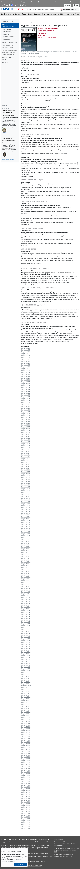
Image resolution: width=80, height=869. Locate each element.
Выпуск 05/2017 (25, 550)
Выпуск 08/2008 (25, 746)
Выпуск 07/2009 (25, 727)
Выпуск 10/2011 (25, 676)
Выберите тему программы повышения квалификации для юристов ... (9, 159)
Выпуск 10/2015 (25, 586)
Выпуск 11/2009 (25, 719)
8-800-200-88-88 (58, 839)
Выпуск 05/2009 (25, 731)
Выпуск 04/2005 (25, 819)
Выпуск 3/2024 (25, 397)
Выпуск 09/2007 (25, 766)
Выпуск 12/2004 (25, 826)
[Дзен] (9, 5)
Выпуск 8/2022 (25, 432)
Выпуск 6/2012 (25, 661)
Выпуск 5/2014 (25, 618)
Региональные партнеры (9, 42)
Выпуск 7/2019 (25, 502)
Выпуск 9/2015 (25, 588)
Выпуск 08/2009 (25, 725)
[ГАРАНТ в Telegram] (15, 5)
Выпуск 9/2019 (25, 498)
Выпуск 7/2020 (25, 479)
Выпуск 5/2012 (25, 663)
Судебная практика (7, 14)
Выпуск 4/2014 (25, 620)
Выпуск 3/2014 (25, 622)
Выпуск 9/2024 (25, 385)
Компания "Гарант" (8, 21)
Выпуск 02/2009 (25, 736)
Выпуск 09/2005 (25, 809)
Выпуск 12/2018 (25, 515)
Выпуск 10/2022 (25, 429)
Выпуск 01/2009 (25, 738)
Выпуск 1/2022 (25, 445)
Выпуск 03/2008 (25, 755)
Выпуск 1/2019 (25, 513)
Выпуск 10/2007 (25, 764)
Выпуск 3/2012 (25, 667)
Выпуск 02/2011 (25, 691)
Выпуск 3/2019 (25, 509)
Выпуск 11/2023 (25, 404)
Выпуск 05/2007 (25, 774)
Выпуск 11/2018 (25, 517)
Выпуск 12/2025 (25, 357)
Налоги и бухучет (21, 14)
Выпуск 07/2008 (25, 747)
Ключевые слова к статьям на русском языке (34, 57)
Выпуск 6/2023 (25, 414)
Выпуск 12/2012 (25, 650)
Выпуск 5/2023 (25, 415)
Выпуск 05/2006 (25, 794)
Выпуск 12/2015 (25, 582)
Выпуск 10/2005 (25, 807)
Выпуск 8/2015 (25, 590)
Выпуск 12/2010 (25, 695)
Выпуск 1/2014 (25, 626)
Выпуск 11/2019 (25, 494)
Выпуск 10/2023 (25, 406)
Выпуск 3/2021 (25, 464)
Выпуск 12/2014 (25, 605)
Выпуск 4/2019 (25, 507)
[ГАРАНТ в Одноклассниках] (20, 5)
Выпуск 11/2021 (25, 449)
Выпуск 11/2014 (25, 607)
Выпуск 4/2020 (25, 485)
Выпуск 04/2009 (25, 732)
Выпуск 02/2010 (25, 714)
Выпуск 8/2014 (25, 612)
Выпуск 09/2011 (25, 678)
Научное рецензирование (8, 35)
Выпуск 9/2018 (25, 520)
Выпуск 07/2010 (25, 704)
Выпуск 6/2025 (25, 369)
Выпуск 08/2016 (25, 567)
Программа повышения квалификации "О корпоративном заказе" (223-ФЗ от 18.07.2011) (8, 139)
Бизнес (30, 14)
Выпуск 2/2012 (25, 669)
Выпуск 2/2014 (25, 624)
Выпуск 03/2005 (25, 821)
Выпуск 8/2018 (25, 522)
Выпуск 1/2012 (25, 671)
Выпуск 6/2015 (25, 594)
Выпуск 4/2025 (25, 372)
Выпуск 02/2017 (25, 556)
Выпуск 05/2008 (25, 751)
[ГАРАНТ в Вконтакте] (7, 5)
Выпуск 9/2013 (25, 633)
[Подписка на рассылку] (2, 5)
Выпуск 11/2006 (25, 785)
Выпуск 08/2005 (25, 811)
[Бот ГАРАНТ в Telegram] (18, 5)
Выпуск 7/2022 (25, 434)
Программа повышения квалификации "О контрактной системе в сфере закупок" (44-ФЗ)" (8, 113)
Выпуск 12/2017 (25, 537)
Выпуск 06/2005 (25, 815)
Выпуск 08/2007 (25, 768)
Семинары (48, 2)
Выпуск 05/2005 (25, 817)
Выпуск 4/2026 (25, 350)
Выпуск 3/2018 (25, 532)
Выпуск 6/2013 (25, 639)
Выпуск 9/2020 (25, 475)
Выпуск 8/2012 (25, 657)
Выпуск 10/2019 (25, 496)
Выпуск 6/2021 (25, 459)
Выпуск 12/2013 (25, 627)
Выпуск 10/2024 (25, 384)
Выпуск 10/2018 (25, 519)
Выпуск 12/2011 (25, 672)
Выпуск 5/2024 (25, 393)
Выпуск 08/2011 (25, 680)
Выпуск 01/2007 (25, 781)
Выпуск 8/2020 (25, 477)
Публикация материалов (7, 30)
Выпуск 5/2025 (25, 370)
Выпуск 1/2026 (25, 355)
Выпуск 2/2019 (25, 511)
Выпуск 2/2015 (25, 601)
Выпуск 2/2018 (25, 534)
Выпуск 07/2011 (25, 682)
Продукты (24, 2)
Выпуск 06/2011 (25, 684)
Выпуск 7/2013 (25, 637)
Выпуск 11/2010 (25, 697)
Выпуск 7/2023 (25, 412)
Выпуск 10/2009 (25, 721)
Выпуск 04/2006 (25, 796)
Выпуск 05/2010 (25, 708)
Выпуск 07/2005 (25, 813)
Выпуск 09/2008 (25, 744)
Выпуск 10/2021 (25, 451)
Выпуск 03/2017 (25, 554)
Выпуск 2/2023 (25, 421)
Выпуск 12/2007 (25, 761)
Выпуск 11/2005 (25, 806)
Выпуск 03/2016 (25, 577)
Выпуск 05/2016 (25, 573)
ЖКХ (61, 14)
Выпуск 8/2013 (25, 635)
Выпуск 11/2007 (25, 762)
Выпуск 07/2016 (25, 569)
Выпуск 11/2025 (25, 359)
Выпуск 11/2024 (25, 382)
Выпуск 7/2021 (25, 457)
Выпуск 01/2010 (25, 716)
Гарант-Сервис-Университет (34, 865)
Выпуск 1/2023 (25, 423)
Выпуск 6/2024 (25, 391)
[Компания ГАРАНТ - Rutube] (23, 5)
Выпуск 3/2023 (25, 419)
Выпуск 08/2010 (25, 702)
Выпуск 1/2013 (25, 648)
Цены (32, 2)
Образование (69, 14)
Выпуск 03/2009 (25, 734)
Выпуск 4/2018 (25, 530)
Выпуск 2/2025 (25, 376)
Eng (76, 5)
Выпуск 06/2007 (25, 772)
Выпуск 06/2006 (25, 792)
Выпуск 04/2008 (25, 753)
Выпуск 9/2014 (25, 611)
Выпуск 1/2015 (25, 603)
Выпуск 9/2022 (25, 430)
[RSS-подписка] (26, 5)
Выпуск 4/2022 (25, 440)
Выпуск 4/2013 (25, 642)
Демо (39, 2)
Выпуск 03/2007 (25, 777)
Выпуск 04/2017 (25, 552)
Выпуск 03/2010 (25, 712)
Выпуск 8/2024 (25, 387)
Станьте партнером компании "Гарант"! (8, 46)
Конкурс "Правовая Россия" (8, 58)
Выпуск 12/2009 (25, 717)
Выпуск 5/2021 (25, 460)
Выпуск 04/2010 (25, 710)
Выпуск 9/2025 (25, 363)
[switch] (23, 9)
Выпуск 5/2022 (25, 438)
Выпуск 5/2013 (25, 641)
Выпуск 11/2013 (25, 629)
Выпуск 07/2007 (25, 770)
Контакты (5, 62)
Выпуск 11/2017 (25, 539)
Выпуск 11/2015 (25, 584)
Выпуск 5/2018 (25, 528)
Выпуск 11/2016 (25, 562)
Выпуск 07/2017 (25, 547)
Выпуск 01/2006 (25, 802)
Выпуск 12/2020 (25, 470)
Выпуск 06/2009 (25, 729)
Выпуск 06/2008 (25, 749)
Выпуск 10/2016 (25, 564)
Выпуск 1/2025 (25, 378)
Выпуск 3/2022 (25, 442)
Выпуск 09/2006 (25, 789)
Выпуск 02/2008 (25, 757)
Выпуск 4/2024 (25, 395)
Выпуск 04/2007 (25, 776)
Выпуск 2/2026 (25, 354)
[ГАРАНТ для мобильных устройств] (4, 5)
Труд (43, 14)
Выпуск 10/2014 (25, 609)
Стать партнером (61, 2)
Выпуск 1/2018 (25, 535)
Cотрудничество (7, 39)
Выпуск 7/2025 (25, 367)
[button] (69, 9)
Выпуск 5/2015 (25, 595)
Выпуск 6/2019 (25, 504)
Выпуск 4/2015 (25, 597)
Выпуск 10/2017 (25, 541)
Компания (4, 2)
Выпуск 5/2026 (25, 348)
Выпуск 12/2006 (25, 783)
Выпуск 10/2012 (25, 654)
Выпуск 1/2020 (25, 490)
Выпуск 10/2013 (25, 631)
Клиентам (73, 2)
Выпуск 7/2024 (25, 389)
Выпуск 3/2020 (25, 487)
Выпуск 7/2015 (25, 592)
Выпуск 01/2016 (25, 580)
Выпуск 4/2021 (25, 462)
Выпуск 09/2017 (25, 543)
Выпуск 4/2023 (25, 417)
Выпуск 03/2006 (25, 798)
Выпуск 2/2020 (25, 489)
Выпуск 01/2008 (25, 759)
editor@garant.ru (58, 845)
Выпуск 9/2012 (25, 656)
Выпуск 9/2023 (25, 408)
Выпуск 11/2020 (25, 472)
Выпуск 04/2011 (25, 687)
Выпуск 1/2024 (25, 400)
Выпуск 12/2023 (25, 402)
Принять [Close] (20, 864)
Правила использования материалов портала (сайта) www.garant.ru (9, 52)
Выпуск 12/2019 (25, 492)
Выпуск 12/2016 (25, 560)
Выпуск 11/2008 (25, 740)
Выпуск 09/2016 (25, 565)
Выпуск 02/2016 (25, 579)
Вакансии (14, 2)
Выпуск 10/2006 (25, 787)
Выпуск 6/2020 (25, 481)
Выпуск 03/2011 (25, 689)
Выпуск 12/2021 (25, 447)
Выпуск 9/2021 (25, 453)
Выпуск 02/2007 (25, 779)
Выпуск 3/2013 (25, 644)
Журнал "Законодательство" (8, 25)
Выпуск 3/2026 (25, 352)
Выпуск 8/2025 (25, 365)
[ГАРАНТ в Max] (12, 5)
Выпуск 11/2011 (25, 674)
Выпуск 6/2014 (25, 616)
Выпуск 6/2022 (25, 436)
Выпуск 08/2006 (25, 791)
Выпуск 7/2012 (25, 659)
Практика (37, 14)
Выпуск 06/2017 (25, 549)
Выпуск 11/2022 (25, 427)
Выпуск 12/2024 (25, 380)
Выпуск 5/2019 (25, 505)
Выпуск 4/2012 (25, 665)
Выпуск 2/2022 (25, 444)
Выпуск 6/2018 (25, 526)
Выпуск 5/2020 (25, 483)
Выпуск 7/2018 (25, 524)
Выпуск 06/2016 (25, 571)
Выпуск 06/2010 (25, 706)
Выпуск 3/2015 (25, 599)
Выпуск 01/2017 (25, 558)
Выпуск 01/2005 (25, 824)
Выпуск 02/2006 (25, 800)
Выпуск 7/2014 (25, 614)
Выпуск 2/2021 (25, 466)
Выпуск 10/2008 (25, 742)
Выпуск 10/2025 (25, 361)
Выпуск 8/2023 (25, 410)
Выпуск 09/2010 (25, 701)
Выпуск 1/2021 (25, 468)
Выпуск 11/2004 (25, 828)
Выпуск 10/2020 (25, 474)
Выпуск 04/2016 (25, 575)
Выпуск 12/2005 (25, 804)
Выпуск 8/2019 (25, 500)
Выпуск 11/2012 (25, 652)
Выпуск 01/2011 (25, 693)
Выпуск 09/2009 (25, 723)
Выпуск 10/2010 (25, 699)
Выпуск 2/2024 (25, 399)
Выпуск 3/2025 (25, 374)
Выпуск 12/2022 (25, 425)
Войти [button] (67, 5)
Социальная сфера (52, 14)
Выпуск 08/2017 (25, 545)
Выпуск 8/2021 (25, 455)
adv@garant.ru (58, 850)
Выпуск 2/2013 (25, 646)
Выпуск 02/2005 (25, 822)
